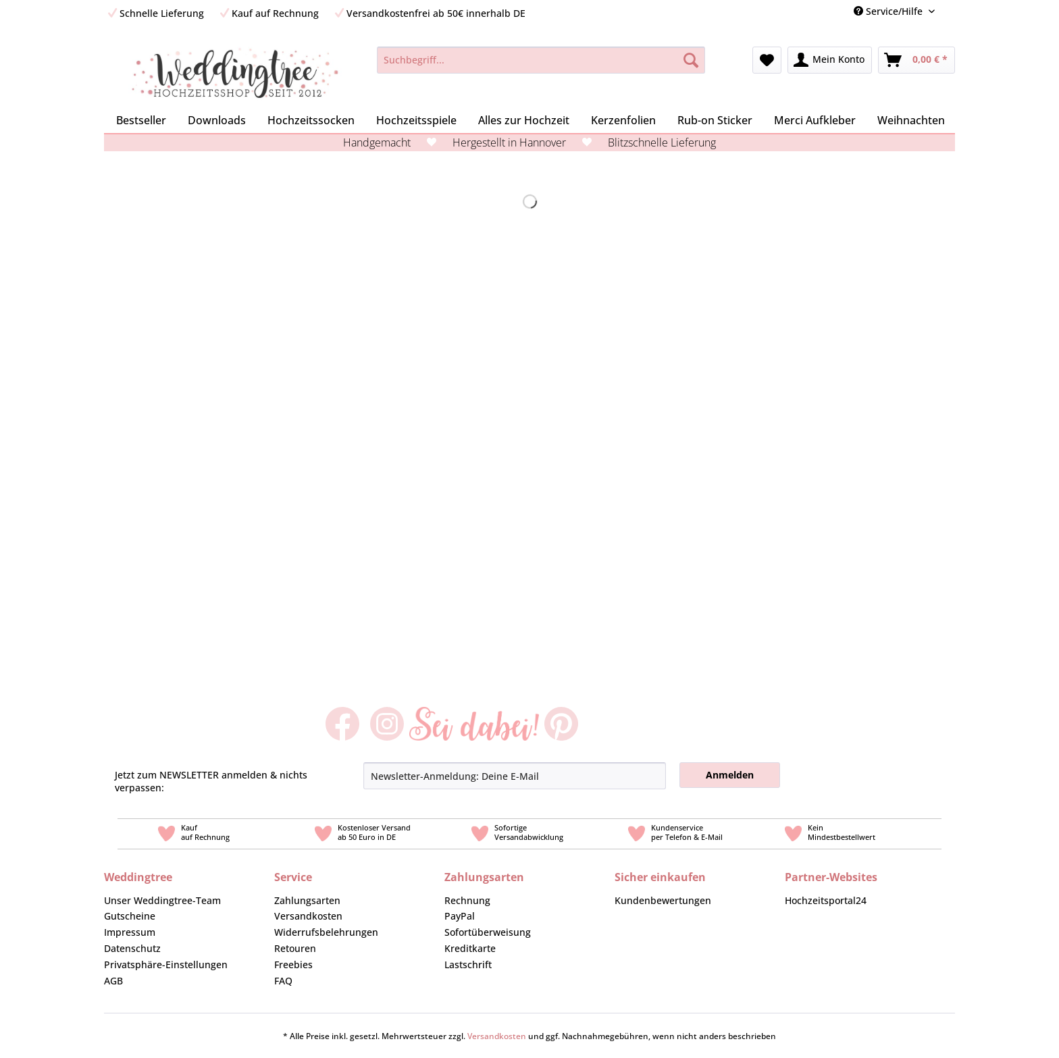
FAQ (283, 980)
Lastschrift (468, 964)
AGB (113, 980)
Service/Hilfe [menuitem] (889, 11)
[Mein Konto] (829, 60)
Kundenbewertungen (663, 900)
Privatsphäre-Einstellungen (166, 964)
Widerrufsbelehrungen (326, 932)
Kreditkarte (470, 948)
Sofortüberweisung (487, 932)
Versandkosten (308, 915)
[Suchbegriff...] (540, 60)
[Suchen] (691, 60)
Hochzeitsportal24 (826, 900)
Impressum (129, 932)
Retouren (295, 948)
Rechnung (467, 900)
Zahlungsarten (307, 900)
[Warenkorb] (916, 60)
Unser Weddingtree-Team (162, 900)
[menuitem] (950, 11)
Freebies (293, 964)
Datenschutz (132, 948)
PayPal (459, 915)
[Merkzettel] (766, 60)
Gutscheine (129, 915)
